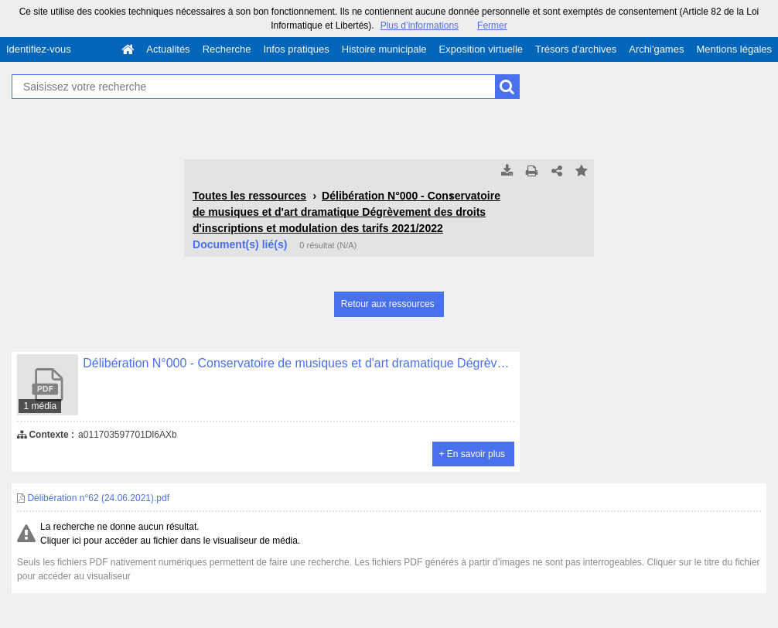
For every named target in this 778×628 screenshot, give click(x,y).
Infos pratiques (296, 49)
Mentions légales (734, 49)
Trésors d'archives (575, 49)
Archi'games (656, 49)
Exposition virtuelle (481, 49)
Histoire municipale (384, 49)
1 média (39, 406)
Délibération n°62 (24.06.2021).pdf (93, 498)
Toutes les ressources (249, 195)
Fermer (492, 25)
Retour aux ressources (388, 304)
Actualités (167, 49)
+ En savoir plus (471, 454)
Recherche (227, 49)
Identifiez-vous (38, 49)
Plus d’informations (419, 25)
